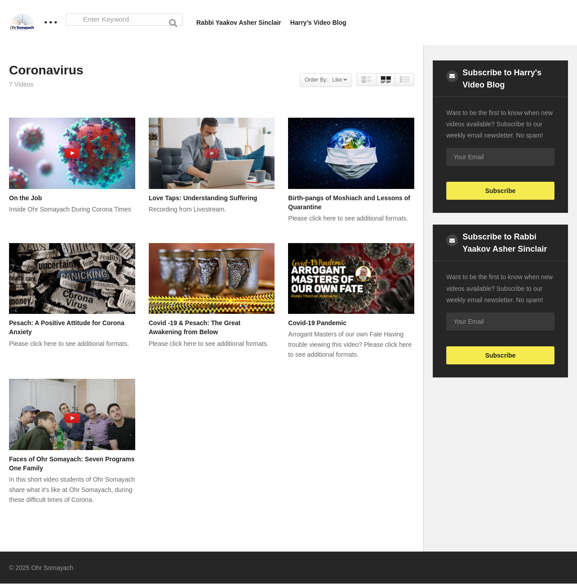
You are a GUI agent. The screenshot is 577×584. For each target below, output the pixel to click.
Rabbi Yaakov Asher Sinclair (239, 22)
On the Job (25, 198)
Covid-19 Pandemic (317, 323)
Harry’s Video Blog (318, 22)
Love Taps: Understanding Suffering (203, 198)
